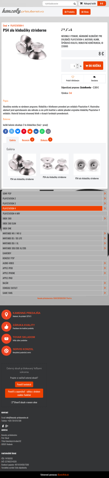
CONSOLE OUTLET (55, 288)
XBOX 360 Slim (9, 223)
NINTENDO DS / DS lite (55, 238)
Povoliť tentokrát (24, 384)
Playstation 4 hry (11, 213)
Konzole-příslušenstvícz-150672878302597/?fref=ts (54, 298)
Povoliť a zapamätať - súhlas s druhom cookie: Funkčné (24, 393)
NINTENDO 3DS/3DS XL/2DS (55, 248)
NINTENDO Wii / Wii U (55, 233)
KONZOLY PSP (8, 258)
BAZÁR (55, 283)
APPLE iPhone (55, 273)
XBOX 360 (55, 218)
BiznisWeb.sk (63, 474)
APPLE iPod (55, 268)
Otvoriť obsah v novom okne (24, 402)
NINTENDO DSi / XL (55, 243)
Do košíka (93, 66)
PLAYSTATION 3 (55, 203)
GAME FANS (55, 292)
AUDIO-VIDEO (55, 263)
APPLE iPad (7, 278)
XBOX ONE (7, 228)
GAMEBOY (7, 253)
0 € (101, 3)
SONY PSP (55, 193)
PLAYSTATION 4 (55, 208)
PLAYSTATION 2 (55, 198)
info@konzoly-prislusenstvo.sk (17, 417)
